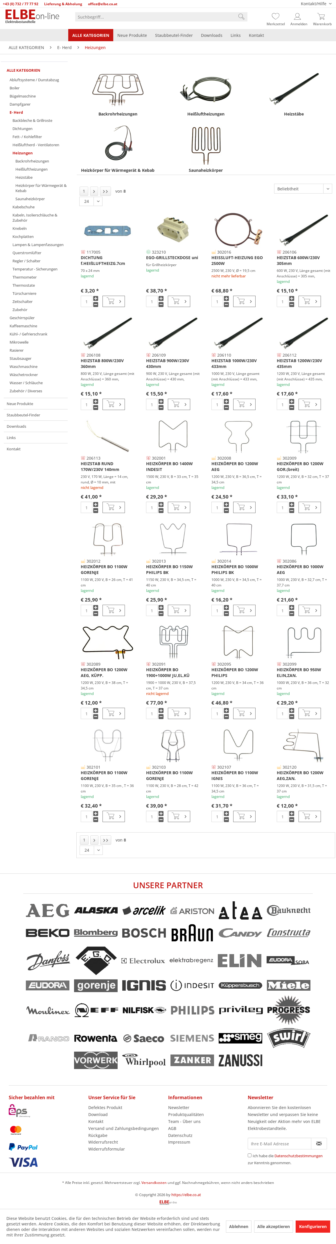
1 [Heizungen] (84, 191)
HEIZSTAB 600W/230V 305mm (298, 260)
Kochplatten (23, 236)
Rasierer (17, 350)
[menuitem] (161, 16)
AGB (172, 1128)
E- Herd (16, 112)
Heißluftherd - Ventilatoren (35, 144)
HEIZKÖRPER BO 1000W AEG (300, 569)
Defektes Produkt (105, 1107)
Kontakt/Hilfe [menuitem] (314, 3)
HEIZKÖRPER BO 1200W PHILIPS (234, 672)
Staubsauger (20, 358)
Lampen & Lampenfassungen (38, 244)
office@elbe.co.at (102, 3)
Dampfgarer (20, 104)
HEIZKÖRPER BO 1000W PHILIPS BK (234, 569)
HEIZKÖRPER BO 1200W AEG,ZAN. (300, 775)
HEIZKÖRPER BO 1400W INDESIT (169, 466)
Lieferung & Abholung (63, 3)
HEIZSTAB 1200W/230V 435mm (299, 363)
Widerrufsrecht (103, 1142)
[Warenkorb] (322, 16)
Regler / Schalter (26, 260)
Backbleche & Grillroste (32, 120)
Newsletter (178, 1107)
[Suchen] (241, 16)
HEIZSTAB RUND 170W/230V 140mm (100, 466)
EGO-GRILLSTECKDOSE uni (172, 257)
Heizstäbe (24, 177)
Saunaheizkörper (30, 198)
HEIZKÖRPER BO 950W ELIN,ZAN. (299, 672)
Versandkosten (154, 1182)
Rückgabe (97, 1135)
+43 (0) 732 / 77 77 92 (20, 3)
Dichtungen (22, 128)
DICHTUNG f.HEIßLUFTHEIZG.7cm (103, 260)
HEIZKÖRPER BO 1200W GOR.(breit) (300, 466)
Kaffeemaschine (23, 325)
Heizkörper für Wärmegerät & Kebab (41, 188)
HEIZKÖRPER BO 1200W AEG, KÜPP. (104, 672)
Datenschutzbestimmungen (298, 1155)
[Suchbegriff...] (161, 16)
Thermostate (23, 285)
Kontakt (14, 449)
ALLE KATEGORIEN (23, 70)
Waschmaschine (23, 366)
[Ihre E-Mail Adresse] (279, 1143)
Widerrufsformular (106, 1149)
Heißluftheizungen (31, 169)
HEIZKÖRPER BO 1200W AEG (234, 466)
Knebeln (19, 228)
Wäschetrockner (24, 374)
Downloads (16, 426)
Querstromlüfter (26, 252)
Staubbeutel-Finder (23, 415)
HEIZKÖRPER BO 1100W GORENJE (104, 569)
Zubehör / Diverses (26, 390)
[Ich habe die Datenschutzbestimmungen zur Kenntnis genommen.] (249, 1155)
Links (11, 437)
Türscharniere (24, 293)
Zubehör (19, 309)
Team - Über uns (184, 1121)
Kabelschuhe (23, 207)
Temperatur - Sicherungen (35, 269)
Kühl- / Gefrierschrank (28, 334)
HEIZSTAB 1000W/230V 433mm (234, 363)
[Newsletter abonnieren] (319, 1143)
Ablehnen (238, 1226)
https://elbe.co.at (186, 1194)
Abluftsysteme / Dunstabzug (34, 79)
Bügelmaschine (23, 96)
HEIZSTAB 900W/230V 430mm (167, 363)
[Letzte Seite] (105, 191)
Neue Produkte (20, 403)
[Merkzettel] (275, 16)
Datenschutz (180, 1135)
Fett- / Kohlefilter (27, 136)
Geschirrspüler (22, 317)
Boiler (14, 88)
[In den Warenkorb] (114, 301)
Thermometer (24, 277)
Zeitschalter (22, 301)
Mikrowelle (19, 342)
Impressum (179, 1142)
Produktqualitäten (186, 1114)
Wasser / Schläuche (26, 382)
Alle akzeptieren (273, 1226)
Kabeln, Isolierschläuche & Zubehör (35, 217)
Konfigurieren (313, 1226)
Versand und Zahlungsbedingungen (123, 1128)
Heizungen (22, 153)
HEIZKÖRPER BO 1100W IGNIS (234, 775)
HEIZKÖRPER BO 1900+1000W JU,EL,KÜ (168, 672)
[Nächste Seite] (94, 191)
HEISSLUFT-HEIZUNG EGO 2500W (237, 260)
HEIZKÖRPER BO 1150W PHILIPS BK (169, 569)
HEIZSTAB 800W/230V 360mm (102, 363)
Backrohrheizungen (32, 161)
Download (98, 1114)
